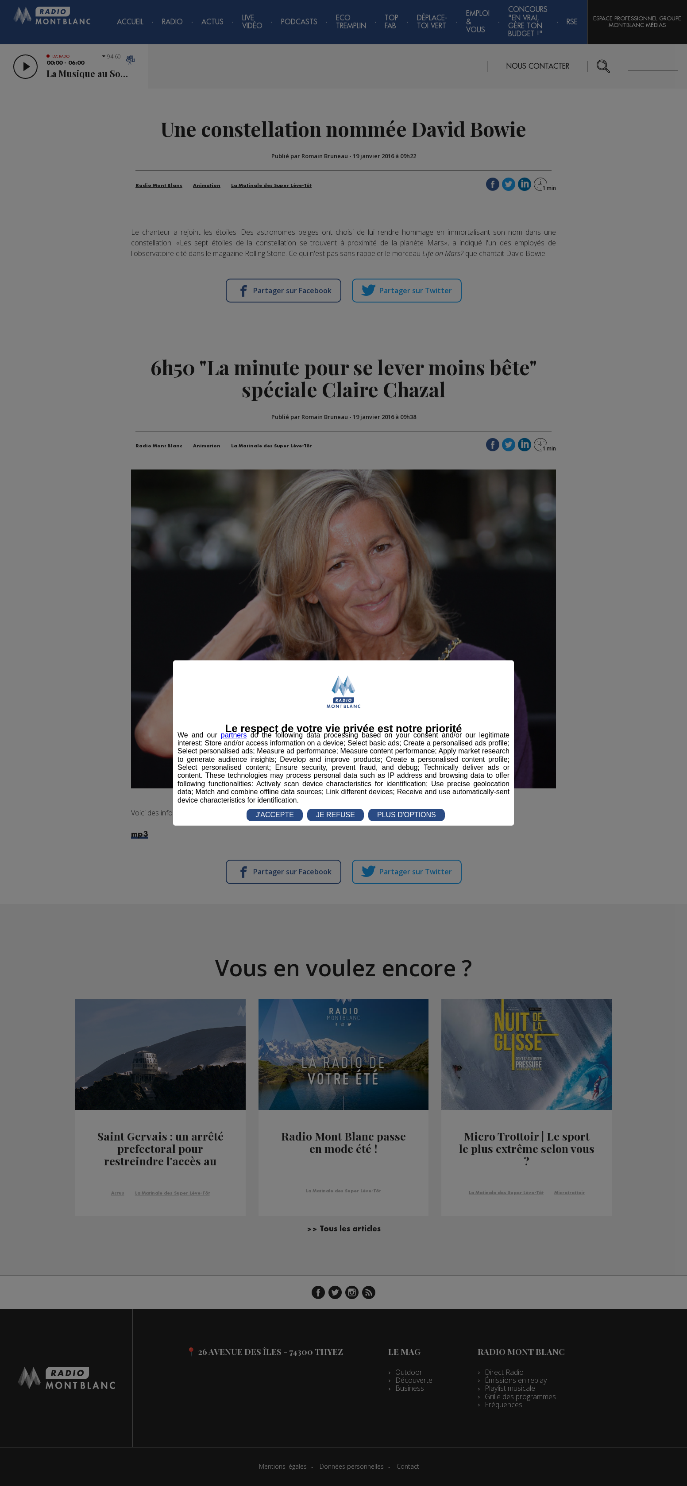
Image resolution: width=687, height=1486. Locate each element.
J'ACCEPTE (274, 815)
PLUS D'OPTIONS (406, 815)
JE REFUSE (335, 815)
